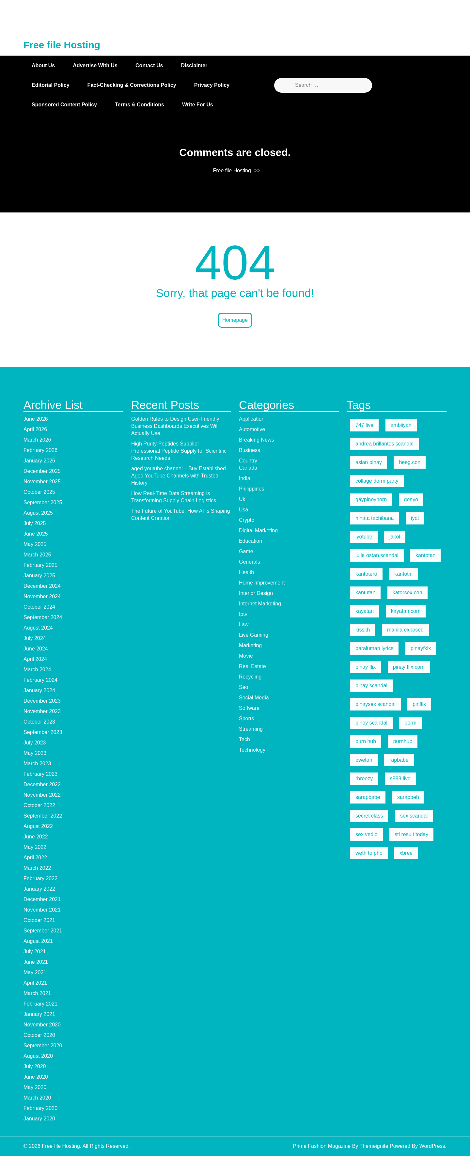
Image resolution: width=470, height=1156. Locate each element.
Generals (249, 1069)
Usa (243, 1017)
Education (250, 1049)
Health (246, 1080)
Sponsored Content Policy (64, 104)
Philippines (251, 996)
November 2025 (42, 989)
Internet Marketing (260, 1111)
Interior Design (256, 1101)
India (244, 986)
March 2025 (37, 1062)
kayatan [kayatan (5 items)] (364, 1119)
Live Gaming (253, 1143)
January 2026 (39, 968)
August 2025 (38, 1020)
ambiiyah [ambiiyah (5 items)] (401, 933)
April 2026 (35, 937)
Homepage (235, 320)
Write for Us (197, 104)
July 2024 (35, 1146)
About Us (43, 65)
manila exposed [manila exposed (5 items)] (405, 1137)
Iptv (243, 1122)
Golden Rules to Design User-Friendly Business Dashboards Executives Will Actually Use (175, 934)
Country (248, 968)
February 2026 (40, 958)
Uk (242, 1007)
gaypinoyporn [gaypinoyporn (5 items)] (371, 1007)
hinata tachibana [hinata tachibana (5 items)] (374, 1026)
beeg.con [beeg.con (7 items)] (409, 970)
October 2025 (39, 1000)
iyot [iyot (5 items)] (415, 1026)
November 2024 (42, 1104)
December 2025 (42, 979)
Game (246, 1059)
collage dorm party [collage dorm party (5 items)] (377, 989)
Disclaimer (194, 65)
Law (243, 1132)
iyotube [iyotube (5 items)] (363, 1044)
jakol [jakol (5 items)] (394, 1044)
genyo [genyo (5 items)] (411, 1007)
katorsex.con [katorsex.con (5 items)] (407, 1100)
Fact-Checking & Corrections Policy (131, 85)
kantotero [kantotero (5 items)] (366, 1082)
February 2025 (40, 1073)
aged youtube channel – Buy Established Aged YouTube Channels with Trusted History (178, 983)
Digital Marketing (258, 1038)
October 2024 (39, 1114)
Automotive (252, 937)
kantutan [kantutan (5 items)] (365, 1100)
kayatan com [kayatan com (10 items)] (406, 1119)
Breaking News (256, 947)
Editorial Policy (51, 85)
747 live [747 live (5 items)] (364, 933)
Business (249, 958)
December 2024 (42, 1094)
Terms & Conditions (139, 104)
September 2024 (43, 1125)
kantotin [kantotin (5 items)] (403, 1082)
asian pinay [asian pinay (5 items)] (368, 970)
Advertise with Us (95, 65)
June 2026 (36, 926)
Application (251, 926)
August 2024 (38, 1135)
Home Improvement (262, 1090)
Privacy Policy (212, 85)
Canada (248, 975)
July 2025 (35, 1031)
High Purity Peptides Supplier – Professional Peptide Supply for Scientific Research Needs (179, 959)
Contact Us (149, 65)
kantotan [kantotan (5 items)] (425, 1063)
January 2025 (39, 1083)
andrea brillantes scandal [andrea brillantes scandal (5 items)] (384, 951)
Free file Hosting (62, 44)
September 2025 (43, 1010)
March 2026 (37, 947)
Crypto (246, 1028)
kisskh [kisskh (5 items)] (362, 1137)
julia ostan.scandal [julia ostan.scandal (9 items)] (377, 1063)
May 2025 (35, 1052)
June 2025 (36, 1041)
